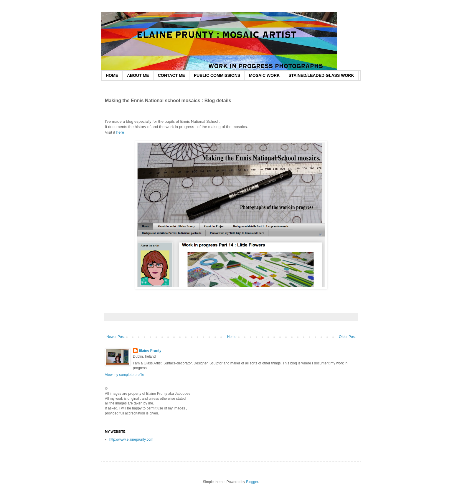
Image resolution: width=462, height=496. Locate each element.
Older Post (347, 337)
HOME (112, 75)
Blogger (252, 482)
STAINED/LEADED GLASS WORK (321, 75)
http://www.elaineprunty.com (131, 439)
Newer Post (115, 337)
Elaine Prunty (150, 351)
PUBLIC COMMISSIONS (217, 75)
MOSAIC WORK (264, 75)
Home (232, 337)
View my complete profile (124, 375)
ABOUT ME (138, 75)
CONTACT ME (171, 75)
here (120, 132)
